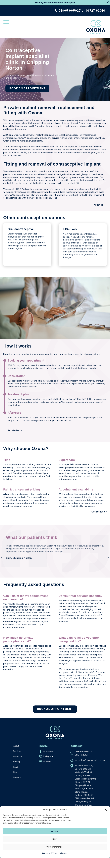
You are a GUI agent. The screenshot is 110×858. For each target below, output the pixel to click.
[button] (105, 809)
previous (2, 557)
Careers (17, 777)
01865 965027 (70, 10)
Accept (55, 831)
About (16, 746)
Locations (17, 756)
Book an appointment (27, 88)
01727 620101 (96, 10)
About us (98, 205)
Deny (55, 839)
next (108, 557)
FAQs (15, 767)
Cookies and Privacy (50, 853)
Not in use (63, 853)
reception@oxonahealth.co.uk (90, 760)
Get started (14, 430)
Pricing (16, 761)
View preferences (54, 847)
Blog (15, 772)
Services (17, 751)
